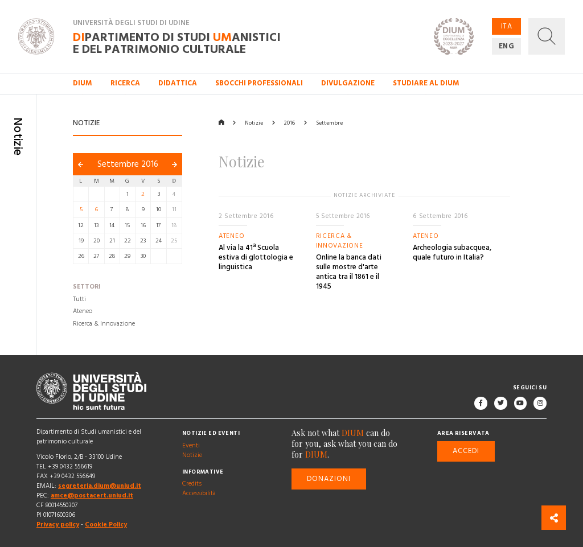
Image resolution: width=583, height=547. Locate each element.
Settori (87, 287)
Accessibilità (199, 494)
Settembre (329, 123)
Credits (192, 484)
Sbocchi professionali (259, 83)
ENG (507, 46)
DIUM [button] (82, 83)
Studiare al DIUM (426, 83)
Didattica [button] (177, 83)
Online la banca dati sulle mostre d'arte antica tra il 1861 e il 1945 (348, 271)
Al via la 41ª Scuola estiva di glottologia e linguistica (256, 257)
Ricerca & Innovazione (104, 323)
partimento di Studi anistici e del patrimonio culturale (177, 42)
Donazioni (329, 479)
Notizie (254, 123)
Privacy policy (57, 525)
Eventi (191, 445)
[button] (546, 36)
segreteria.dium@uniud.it (99, 486)
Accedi (466, 451)
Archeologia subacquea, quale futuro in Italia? (452, 252)
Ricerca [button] (125, 83)
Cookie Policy (106, 525)
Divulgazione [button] (348, 83)
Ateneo (82, 311)
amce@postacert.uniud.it (92, 495)
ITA (506, 26)
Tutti (79, 299)
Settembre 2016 (127, 164)
